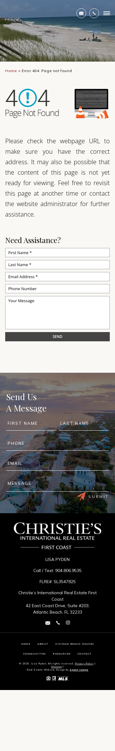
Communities (34, 653)
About (42, 643)
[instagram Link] (68, 623)
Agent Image (79, 669)
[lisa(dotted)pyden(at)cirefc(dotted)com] (81, 13)
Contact (84, 653)
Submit (93, 496)
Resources (62, 653)
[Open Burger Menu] (106, 13)
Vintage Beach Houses (74, 643)
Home (25, 643)
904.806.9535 (68, 570)
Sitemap (56, 666)
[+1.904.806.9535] (94, 13)
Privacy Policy (84, 663)
